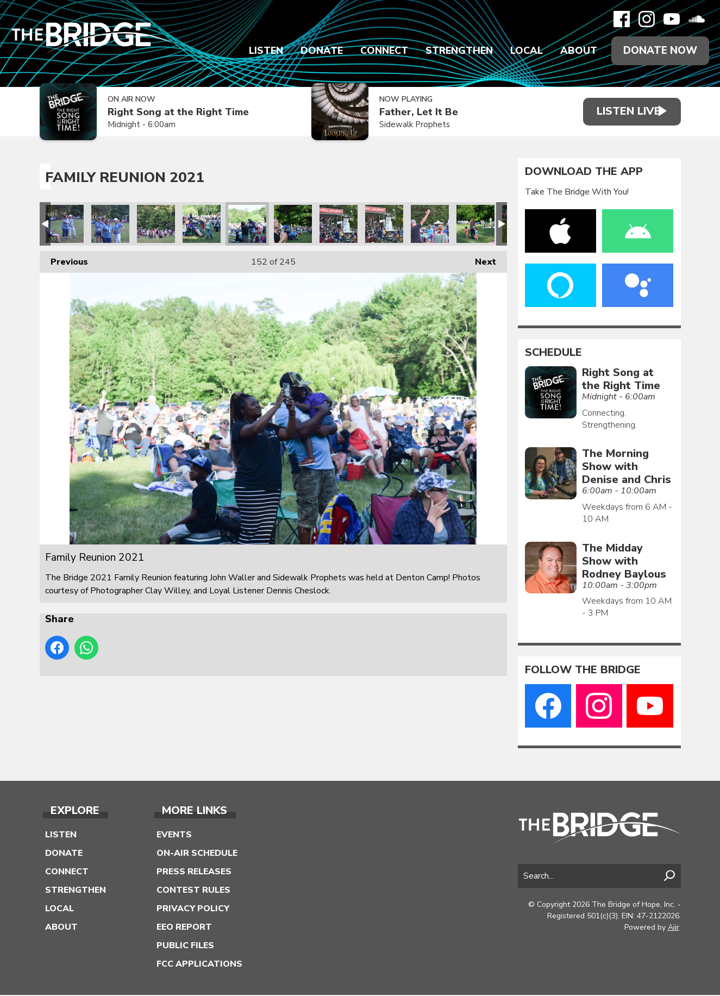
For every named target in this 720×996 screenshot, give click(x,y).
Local (523, 51)
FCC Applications (199, 965)
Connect (381, 51)
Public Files (185, 947)
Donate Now (658, 50)
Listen (263, 51)
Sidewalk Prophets (407, 125)
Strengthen (456, 51)
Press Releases (193, 873)
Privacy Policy (192, 910)
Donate (318, 51)
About (575, 51)
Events (174, 836)
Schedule (553, 353)
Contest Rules (193, 891)
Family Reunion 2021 (65, 224)
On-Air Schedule (196, 854)
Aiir (673, 928)
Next (480, 260)
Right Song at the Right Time (178, 113)
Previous (64, 260)
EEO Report (184, 928)
